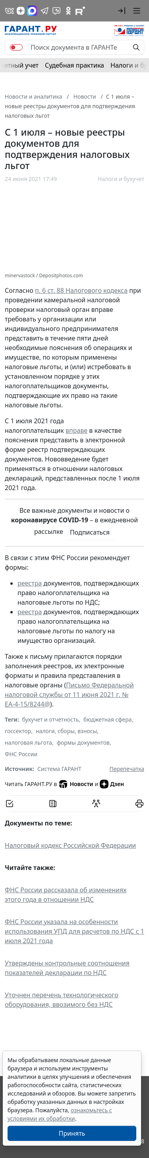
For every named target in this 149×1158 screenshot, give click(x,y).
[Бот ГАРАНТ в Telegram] (56, 11)
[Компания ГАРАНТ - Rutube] (80, 11)
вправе (76, 430)
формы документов (83, 742)
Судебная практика (74, 65)
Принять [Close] (72, 1133)
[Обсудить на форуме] (96, 803)
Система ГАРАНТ (59, 769)
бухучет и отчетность (50, 719)
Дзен (112, 784)
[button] (121, 10)
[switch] (16, 47)
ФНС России (21, 754)
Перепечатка (126, 769)
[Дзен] (21, 11)
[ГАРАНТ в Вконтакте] (9, 11)
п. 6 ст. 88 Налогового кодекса (81, 290)
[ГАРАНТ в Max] (32, 11)
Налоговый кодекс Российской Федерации (70, 845)
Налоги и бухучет (121, 179)
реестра (29, 583)
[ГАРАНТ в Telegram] (44, 11)
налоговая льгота (28, 742)
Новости (75, 784)
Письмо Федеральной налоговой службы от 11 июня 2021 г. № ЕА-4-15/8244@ (69, 694)
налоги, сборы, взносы (66, 731)
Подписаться (90, 532)
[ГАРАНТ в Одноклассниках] (68, 11)
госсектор (18, 731)
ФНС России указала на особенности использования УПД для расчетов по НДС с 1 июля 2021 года (74, 931)
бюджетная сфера (107, 719)
